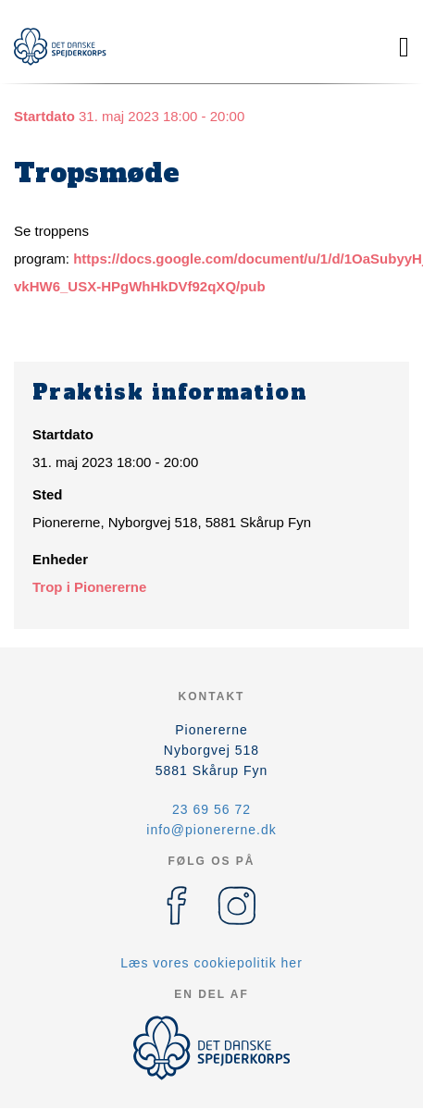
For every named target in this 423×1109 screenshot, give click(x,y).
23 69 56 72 (211, 809)
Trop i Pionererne (89, 587)
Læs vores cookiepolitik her (211, 962)
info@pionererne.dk (211, 829)
